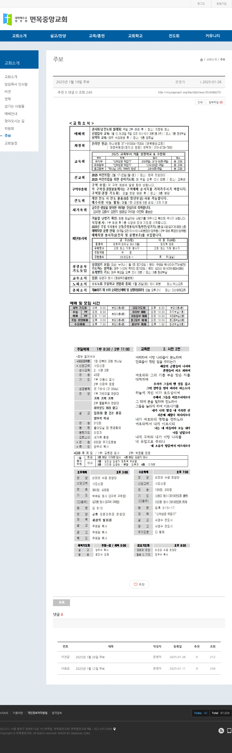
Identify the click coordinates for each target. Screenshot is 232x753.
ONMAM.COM (80, 733)
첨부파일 (216, 102)
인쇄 (200, 102)
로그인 (201, 3)
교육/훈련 (97, 36)
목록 (62, 602)
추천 (139, 584)
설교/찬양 (58, 36)
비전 (8, 91)
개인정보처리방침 (37, 712)
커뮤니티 (212, 36)
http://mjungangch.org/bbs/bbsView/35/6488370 (189, 92)
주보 (8, 136)
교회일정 (11, 143)
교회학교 (135, 36)
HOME (4, 712)
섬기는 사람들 (14, 106)
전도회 (174, 36)
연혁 (8, 99)
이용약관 (18, 712)
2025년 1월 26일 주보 (90, 657)
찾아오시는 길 (14, 121)
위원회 (9, 128)
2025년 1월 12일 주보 (90, 668)
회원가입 (222, 3)
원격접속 (57, 712)
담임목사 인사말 (16, 84)
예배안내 (11, 114)
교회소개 (19, 36)
